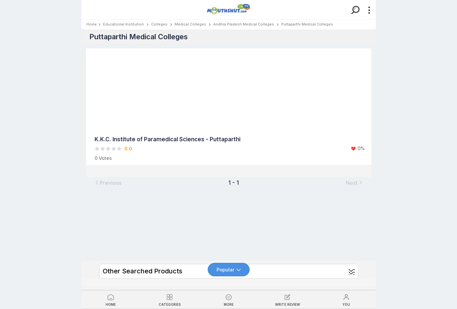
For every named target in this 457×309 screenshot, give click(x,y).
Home (91, 24)
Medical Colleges (190, 24)
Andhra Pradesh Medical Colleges (243, 24)
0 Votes (103, 158)
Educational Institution (123, 24)
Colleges (159, 24)
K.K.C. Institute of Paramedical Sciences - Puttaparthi (167, 139)
